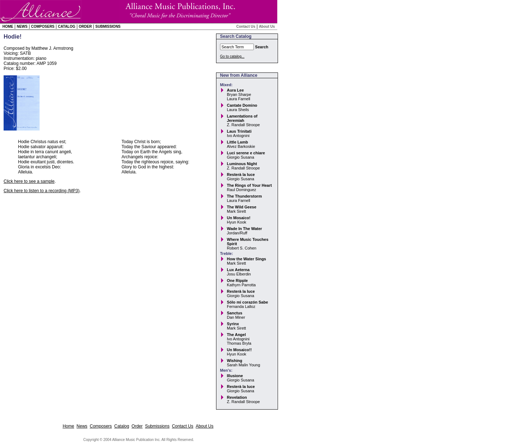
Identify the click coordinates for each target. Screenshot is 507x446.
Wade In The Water (244, 228)
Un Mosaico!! (239, 350)
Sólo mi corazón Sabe (247, 302)
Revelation (237, 397)
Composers (42, 26)
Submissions (108, 26)
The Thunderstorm (244, 196)
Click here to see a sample (29, 181)
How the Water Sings (246, 259)
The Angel (236, 334)
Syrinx (233, 324)
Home (8, 26)
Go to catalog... (232, 56)
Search (261, 47)
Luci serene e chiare (246, 153)
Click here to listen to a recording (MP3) (42, 190)
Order (85, 26)
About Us (267, 26)
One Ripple (237, 280)
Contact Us (245, 26)
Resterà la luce (241, 174)
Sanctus (234, 313)
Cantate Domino (242, 105)
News (22, 26)
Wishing (234, 360)
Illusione (235, 376)
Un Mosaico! (238, 218)
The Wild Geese (241, 207)
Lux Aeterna (238, 270)
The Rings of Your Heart (249, 185)
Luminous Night (242, 164)
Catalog (66, 26)
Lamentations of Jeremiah (242, 118)
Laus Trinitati (239, 131)
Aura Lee (235, 90)
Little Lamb (237, 142)
